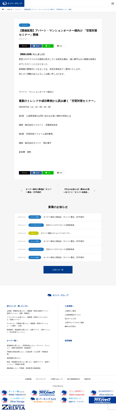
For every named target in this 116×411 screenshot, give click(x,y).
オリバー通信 (35, 217)
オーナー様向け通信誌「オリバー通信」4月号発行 (63, 217)
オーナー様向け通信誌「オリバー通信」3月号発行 (63, 241)
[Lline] (48, 46)
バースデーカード (36, 225)
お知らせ (33, 233)
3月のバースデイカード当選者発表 (60, 225)
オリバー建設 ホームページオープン (55, 233)
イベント (24, 25)
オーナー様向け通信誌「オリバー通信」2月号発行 (63, 257)
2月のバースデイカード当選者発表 (60, 249)
